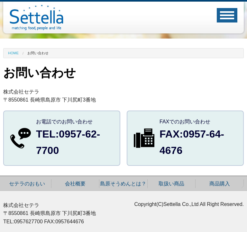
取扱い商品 (171, 183)
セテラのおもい (27, 183)
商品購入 (219, 183)
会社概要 (75, 183)
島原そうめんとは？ (123, 183)
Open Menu (227, 15)
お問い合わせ (38, 53)
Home (13, 53)
